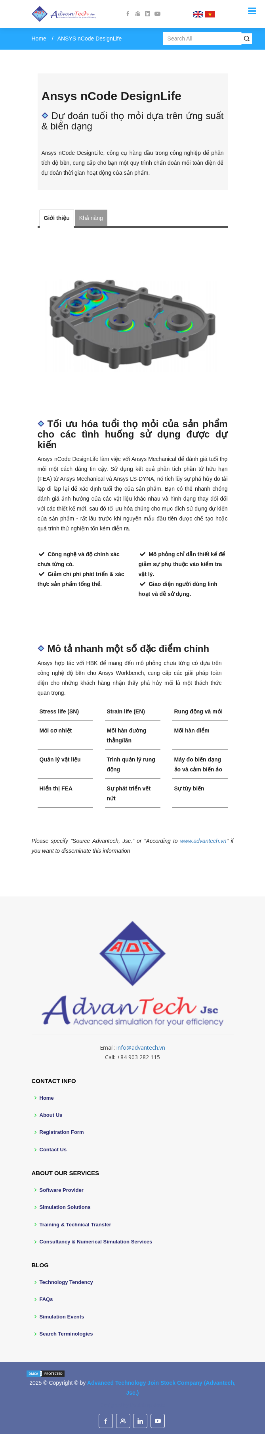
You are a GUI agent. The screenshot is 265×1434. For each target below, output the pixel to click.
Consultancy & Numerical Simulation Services (96, 1242)
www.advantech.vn (203, 841)
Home (39, 38)
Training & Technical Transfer (75, 1225)
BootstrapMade (147, 1405)
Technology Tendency (66, 1282)
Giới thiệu (57, 218)
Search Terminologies (66, 1334)
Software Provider (62, 1190)
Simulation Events (62, 1317)
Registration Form (62, 1132)
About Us (51, 1115)
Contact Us (53, 1150)
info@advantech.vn (140, 1047)
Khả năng (91, 218)
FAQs (46, 1299)
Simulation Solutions (65, 1207)
